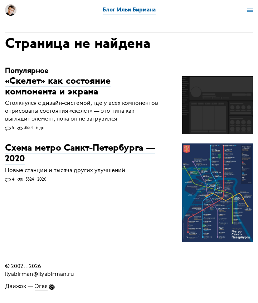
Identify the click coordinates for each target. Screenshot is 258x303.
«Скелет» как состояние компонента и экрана (58, 87)
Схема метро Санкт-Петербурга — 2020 (80, 154)
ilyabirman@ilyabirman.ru (39, 274)
